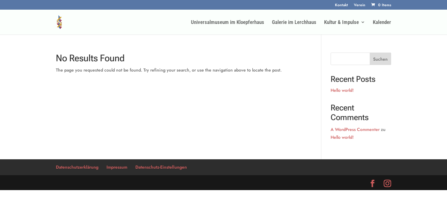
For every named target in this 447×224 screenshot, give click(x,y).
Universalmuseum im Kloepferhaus (227, 22)
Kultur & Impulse (341, 22)
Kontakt (341, 5)
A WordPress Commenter (355, 129)
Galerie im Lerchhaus (294, 22)
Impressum (116, 167)
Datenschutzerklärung (77, 167)
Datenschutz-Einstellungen (161, 167)
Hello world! (342, 90)
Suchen (380, 59)
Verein (359, 5)
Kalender (382, 22)
